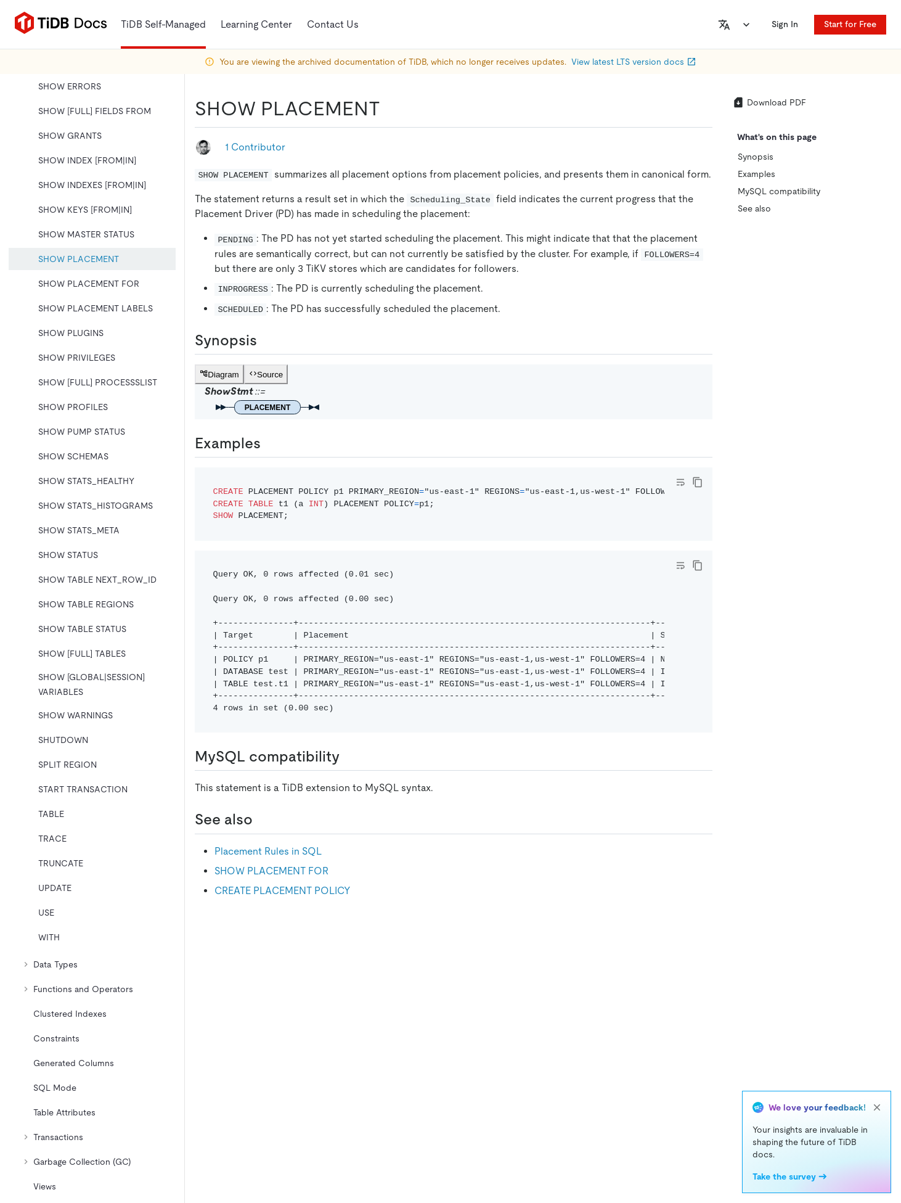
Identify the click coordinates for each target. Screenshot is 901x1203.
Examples (756, 174)
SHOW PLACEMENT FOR (271, 871)
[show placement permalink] (390, 108)
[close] (877, 1107)
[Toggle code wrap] (680, 482)
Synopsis (755, 157)
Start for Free (850, 24)
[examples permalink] (270, 443)
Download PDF (769, 102)
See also (754, 208)
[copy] (697, 482)
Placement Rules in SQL (268, 851)
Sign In (785, 24)
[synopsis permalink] (266, 340)
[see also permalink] (262, 819)
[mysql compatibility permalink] (349, 756)
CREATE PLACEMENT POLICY (282, 891)
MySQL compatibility (779, 191)
